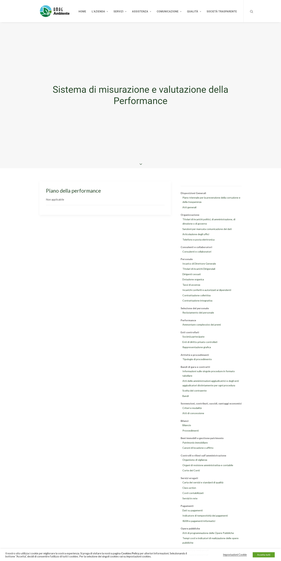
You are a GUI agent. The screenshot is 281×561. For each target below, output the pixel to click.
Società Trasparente (222, 11)
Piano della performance (73, 190)
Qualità (194, 11)
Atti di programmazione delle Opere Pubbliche (208, 531)
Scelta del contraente (194, 389)
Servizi (120, 11)
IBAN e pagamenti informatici (198, 519)
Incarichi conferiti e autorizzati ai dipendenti (206, 289)
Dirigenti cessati (191, 273)
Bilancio (186, 424)
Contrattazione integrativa (197, 299)
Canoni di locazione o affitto (197, 446)
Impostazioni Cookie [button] (235, 554)
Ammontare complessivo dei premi (201, 323)
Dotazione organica (193, 278)
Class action (189, 486)
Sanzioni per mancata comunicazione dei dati (207, 227)
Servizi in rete (189, 497)
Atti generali (189, 206)
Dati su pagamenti (192, 509)
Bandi (185, 394)
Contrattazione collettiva (196, 294)
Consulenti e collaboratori (196, 250)
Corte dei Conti (191, 469)
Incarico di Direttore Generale (199, 262)
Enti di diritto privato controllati (199, 340)
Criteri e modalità (192, 406)
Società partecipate (193, 335)
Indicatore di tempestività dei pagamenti (205, 514)
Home (82, 11)
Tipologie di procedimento (197, 358)
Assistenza (141, 11)
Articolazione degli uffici (195, 233)
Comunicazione (169, 11)
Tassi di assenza (191, 283)
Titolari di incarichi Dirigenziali (198, 267)
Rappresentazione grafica (196, 346)
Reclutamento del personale (198, 311)
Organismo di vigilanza (194, 458)
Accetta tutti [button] (263, 554)
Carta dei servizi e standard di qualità (202, 481)
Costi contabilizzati (193, 492)
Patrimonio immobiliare (195, 441)
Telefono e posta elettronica (198, 238)
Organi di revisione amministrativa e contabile (207, 464)
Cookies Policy (130, 553)
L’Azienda (100, 11)
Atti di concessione (193, 412)
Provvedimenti (190, 429)
